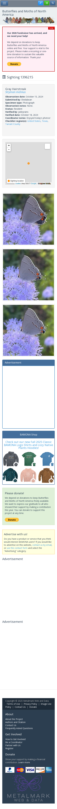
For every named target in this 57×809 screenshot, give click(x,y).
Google (33, 183)
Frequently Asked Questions (19, 728)
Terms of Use (13, 703)
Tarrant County (12, 124)
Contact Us (20, 706)
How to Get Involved (15, 739)
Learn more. (24, 762)
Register (9, 748)
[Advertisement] (28, 396)
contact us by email (42, 544)
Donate (33, 706)
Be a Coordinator (13, 742)
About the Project (14, 719)
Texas (45, 121)
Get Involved (13, 734)
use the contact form (17, 547)
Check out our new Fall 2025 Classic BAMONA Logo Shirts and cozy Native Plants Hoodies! (28, 445)
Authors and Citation (15, 722)
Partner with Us (13, 745)
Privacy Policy (30, 703)
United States (34, 121)
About (9, 714)
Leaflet (17, 183)
